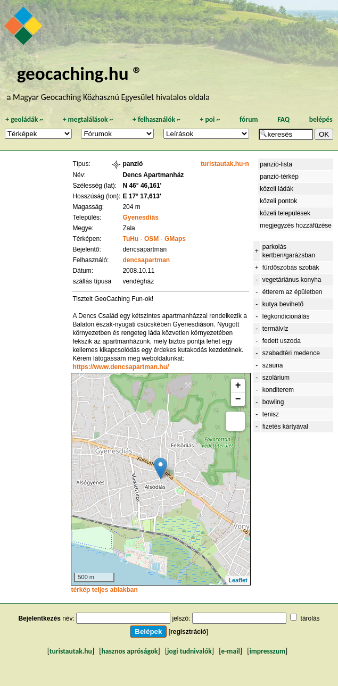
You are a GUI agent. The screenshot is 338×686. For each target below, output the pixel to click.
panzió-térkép (279, 176)
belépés (321, 119)
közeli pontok (278, 201)
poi (210, 119)
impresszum (267, 651)
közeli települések (285, 213)
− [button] (238, 399)
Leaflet (237, 580)
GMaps (175, 238)
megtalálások (88, 119)
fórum (249, 119)
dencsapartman (146, 260)
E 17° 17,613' (141, 196)
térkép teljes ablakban (104, 589)
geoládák (24, 119)
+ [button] (238, 385)
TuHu (130, 238)
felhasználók (156, 119)
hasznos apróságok (129, 651)
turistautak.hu (71, 651)
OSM (151, 238)
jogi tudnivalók (189, 651)
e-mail (230, 651)
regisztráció (188, 631)
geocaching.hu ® (80, 73)
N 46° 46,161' (141, 185)
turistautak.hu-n (225, 164)
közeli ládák (276, 189)
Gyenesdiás (140, 217)
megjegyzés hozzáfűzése (296, 225)
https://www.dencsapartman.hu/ (120, 367)
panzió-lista (276, 164)
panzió (132, 164)
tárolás (310, 618)
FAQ (283, 119)
